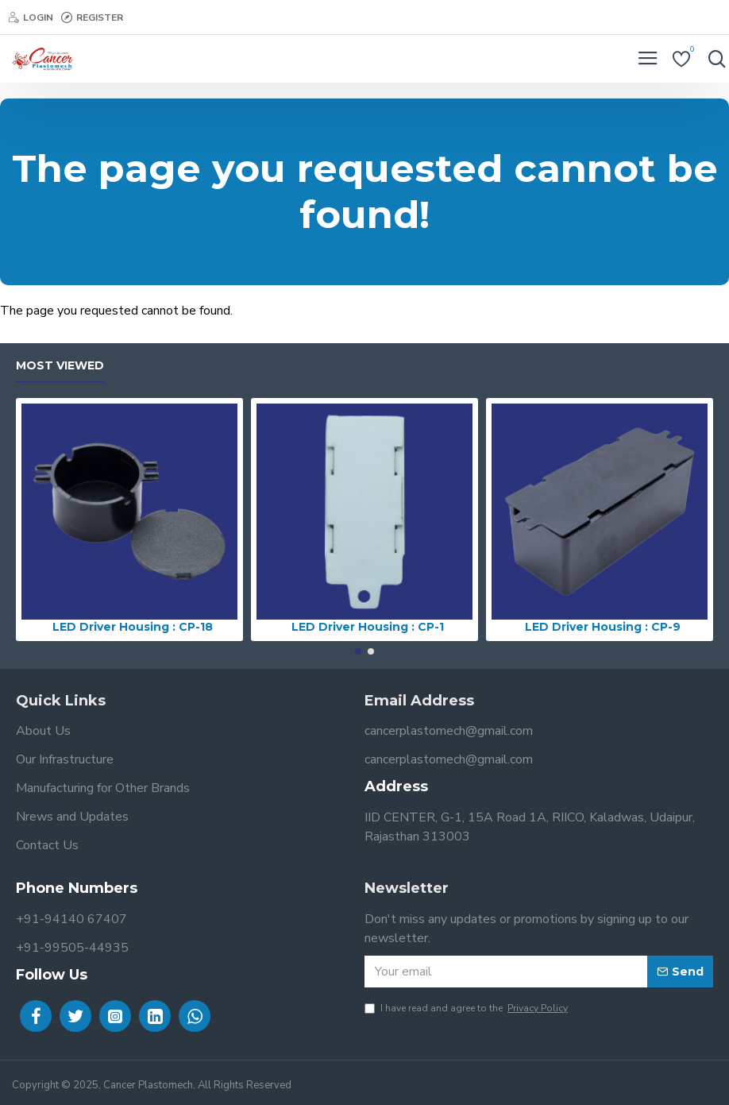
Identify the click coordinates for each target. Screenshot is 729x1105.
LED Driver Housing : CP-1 (367, 627)
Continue (706, 337)
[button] (358, 651)
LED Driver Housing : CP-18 (132, 627)
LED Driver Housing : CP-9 (603, 627)
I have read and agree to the (467, 1008)
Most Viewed (60, 366)
